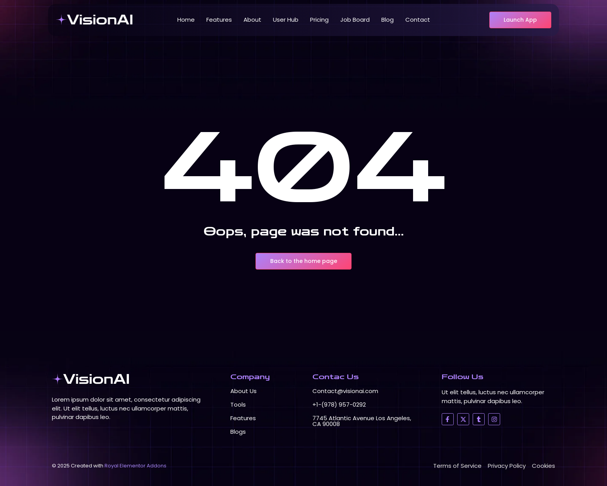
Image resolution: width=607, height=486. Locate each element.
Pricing (319, 19)
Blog (387, 19)
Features (219, 19)
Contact (417, 19)
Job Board (355, 19)
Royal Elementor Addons (135, 465)
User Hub (285, 19)
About (252, 19)
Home (186, 19)
